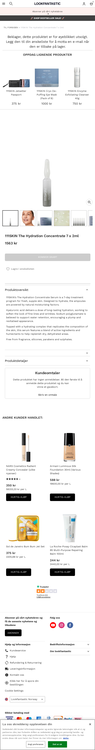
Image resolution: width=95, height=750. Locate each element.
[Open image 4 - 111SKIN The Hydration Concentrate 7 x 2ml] (62, 218)
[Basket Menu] (91, 3)
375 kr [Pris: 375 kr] (10, 553)
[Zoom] (89, 202)
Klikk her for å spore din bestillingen (22, 682)
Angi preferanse (36, 744)
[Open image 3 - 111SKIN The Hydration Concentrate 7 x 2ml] (45, 218)
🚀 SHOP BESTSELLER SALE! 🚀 (47, 18)
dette (66, 738)
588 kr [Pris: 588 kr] (54, 480)
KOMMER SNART (47, 257)
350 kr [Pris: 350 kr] (11, 485)
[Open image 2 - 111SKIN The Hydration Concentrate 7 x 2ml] (27, 218)
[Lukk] (90, 724)
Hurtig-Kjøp (21, 498)
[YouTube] (53, 627)
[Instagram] (61, 627)
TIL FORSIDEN (11, 27)
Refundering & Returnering (23, 663)
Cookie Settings (14, 690)
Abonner (13, 633)
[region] (47, 734)
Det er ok (57, 744)
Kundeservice (15, 650)
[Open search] (11, 3)
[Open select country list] (27, 699)
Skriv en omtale (47, 395)
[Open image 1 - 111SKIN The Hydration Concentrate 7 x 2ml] (10, 218)
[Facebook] (70, 627)
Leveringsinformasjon (20, 669)
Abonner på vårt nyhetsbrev (47, 11)
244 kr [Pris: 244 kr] (55, 560)
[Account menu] (84, 3)
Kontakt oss (14, 675)
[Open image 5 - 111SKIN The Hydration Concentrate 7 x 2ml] (79, 218)
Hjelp (10, 656)
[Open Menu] (3, 3)
